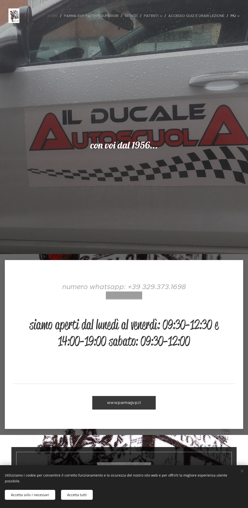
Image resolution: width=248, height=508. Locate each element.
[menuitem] (54, 16)
